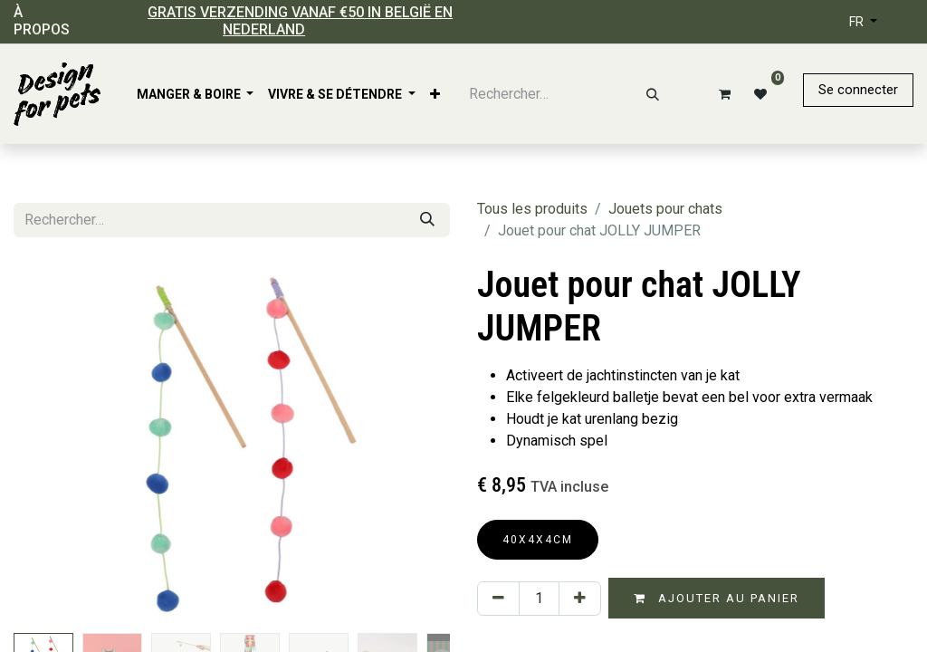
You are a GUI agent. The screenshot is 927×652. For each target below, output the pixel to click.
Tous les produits (532, 208)
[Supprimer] (498, 598)
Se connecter (858, 90)
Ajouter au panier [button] (716, 598)
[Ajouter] (580, 598)
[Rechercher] (652, 94)
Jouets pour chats (665, 208)
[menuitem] (195, 94)
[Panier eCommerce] (721, 94)
